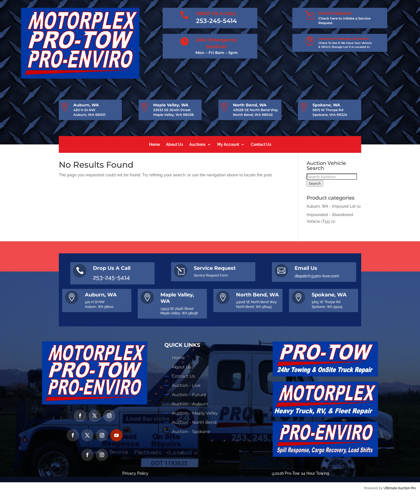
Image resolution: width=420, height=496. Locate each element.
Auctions (197, 144)
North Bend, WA (250, 104)
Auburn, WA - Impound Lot (331, 206)
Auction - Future (189, 394)
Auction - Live (186, 385)
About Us (174, 144)
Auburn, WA (86, 104)
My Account (228, 144)
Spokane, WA (326, 104)
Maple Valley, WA (170, 104)
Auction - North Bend (194, 422)
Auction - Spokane (191, 431)
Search (315, 183)
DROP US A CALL (216, 13)
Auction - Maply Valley (195, 413)
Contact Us (261, 144)
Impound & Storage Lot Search (343, 39)
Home (154, 144)
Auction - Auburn (190, 403)
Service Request (334, 13)
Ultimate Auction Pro (400, 488)
